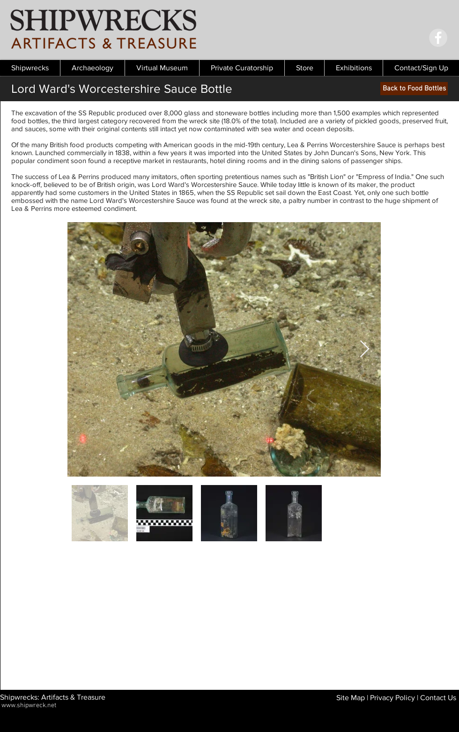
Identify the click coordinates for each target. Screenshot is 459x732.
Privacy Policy (392, 698)
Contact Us (438, 698)
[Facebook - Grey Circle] (438, 38)
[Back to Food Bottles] (414, 88)
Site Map (350, 698)
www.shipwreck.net (28, 706)
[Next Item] (364, 349)
